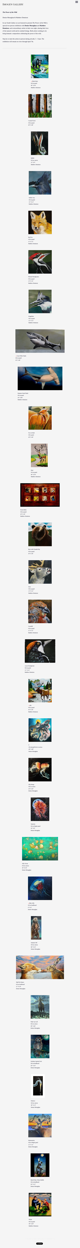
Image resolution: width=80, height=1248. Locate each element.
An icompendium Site (49, 1238)
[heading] (13, 5)
